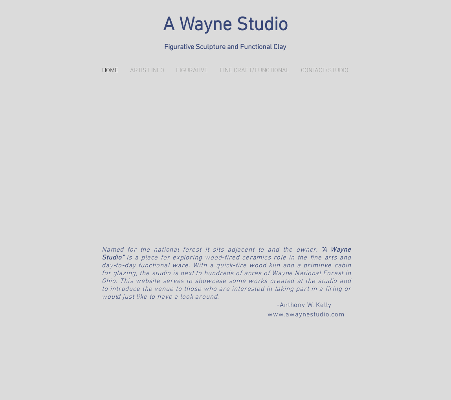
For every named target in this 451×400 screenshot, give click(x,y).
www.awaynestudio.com (306, 315)
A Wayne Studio (225, 25)
